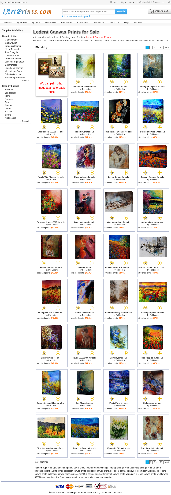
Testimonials (98, 22)
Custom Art (144, 2)
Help (169, 2)
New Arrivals (50, 22)
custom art (149, 40)
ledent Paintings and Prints (68, 37)
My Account (127, 2)
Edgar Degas (11, 65)
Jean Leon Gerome (14, 68)
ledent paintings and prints (60, 468)
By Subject (22, 22)
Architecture (10, 118)
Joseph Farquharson (14, 62)
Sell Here (137, 22)
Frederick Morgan (13, 46)
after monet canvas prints (113, 474)
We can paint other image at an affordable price (52, 87)
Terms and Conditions (112, 492)
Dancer (8, 105)
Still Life (8, 111)
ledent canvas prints (53, 471)
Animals (9, 99)
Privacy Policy (93, 492)
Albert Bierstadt (12, 49)
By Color (36, 22)
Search (121, 11)
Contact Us (158, 2)
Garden (8, 108)
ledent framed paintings (97, 468)
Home (113, 2)
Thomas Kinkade (13, 58)
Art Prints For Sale (27, 11)
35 (161, 47)
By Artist (8, 22)
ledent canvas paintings (136, 468)
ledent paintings (116, 468)
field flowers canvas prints (68, 477)
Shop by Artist (9, 36)
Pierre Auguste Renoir (15, 77)
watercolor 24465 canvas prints (85, 474)
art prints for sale (42, 37)
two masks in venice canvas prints (96, 477)
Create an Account (18, 2)
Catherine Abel (12, 55)
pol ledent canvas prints (75, 471)
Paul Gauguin (11, 52)
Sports (8, 115)
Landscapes (10, 93)
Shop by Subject (10, 86)
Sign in (3, 2)
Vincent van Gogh (13, 71)
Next (167, 47)
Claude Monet (11, 40)
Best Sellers (66, 22)
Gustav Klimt (11, 43)
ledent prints (79, 468)
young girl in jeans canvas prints (141, 474)
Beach (8, 102)
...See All (24, 80)
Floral (7, 96)
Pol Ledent (86, 89)
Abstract (9, 89)
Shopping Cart (161, 11)
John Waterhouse (13, 74)
